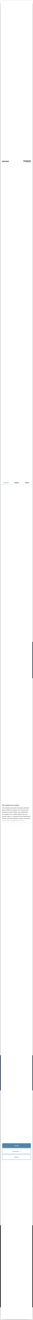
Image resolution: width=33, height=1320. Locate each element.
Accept (16, 1145)
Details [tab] (16, 482)
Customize (16, 1151)
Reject (16, 1157)
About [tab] (27, 482)
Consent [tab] (6, 482)
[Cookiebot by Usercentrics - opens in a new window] (23, 161)
